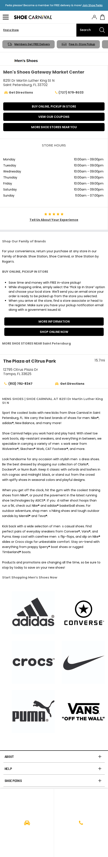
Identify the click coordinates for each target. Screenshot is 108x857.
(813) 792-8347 (20, 384)
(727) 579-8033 (68, 92)
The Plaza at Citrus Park (29, 361)
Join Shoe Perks (92, 5)
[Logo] (33, 17)
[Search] (92, 30)
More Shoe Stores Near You (54, 127)
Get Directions (72, 384)
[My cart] (102, 17)
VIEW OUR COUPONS (53, 117)
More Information (54, 321)
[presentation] (94, 17)
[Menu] (6, 17)
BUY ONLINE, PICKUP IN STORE (54, 106)
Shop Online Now (54, 332)
